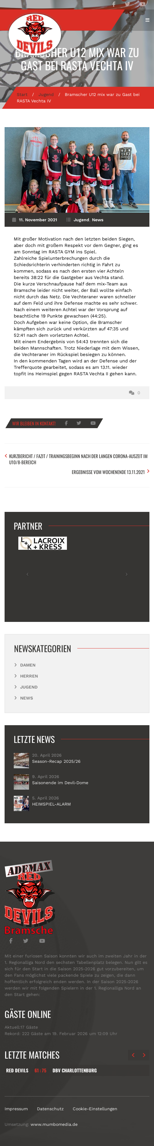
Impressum (16, 1108)
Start (22, 94)
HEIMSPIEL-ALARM (51, 804)
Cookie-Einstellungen (95, 1108)
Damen (27, 665)
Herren (29, 676)
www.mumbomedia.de (54, 1124)
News (97, 219)
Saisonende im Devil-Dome (60, 782)
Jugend (46, 94)
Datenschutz (50, 1108)
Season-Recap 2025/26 (56, 761)
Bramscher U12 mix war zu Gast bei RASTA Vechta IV (77, 59)
